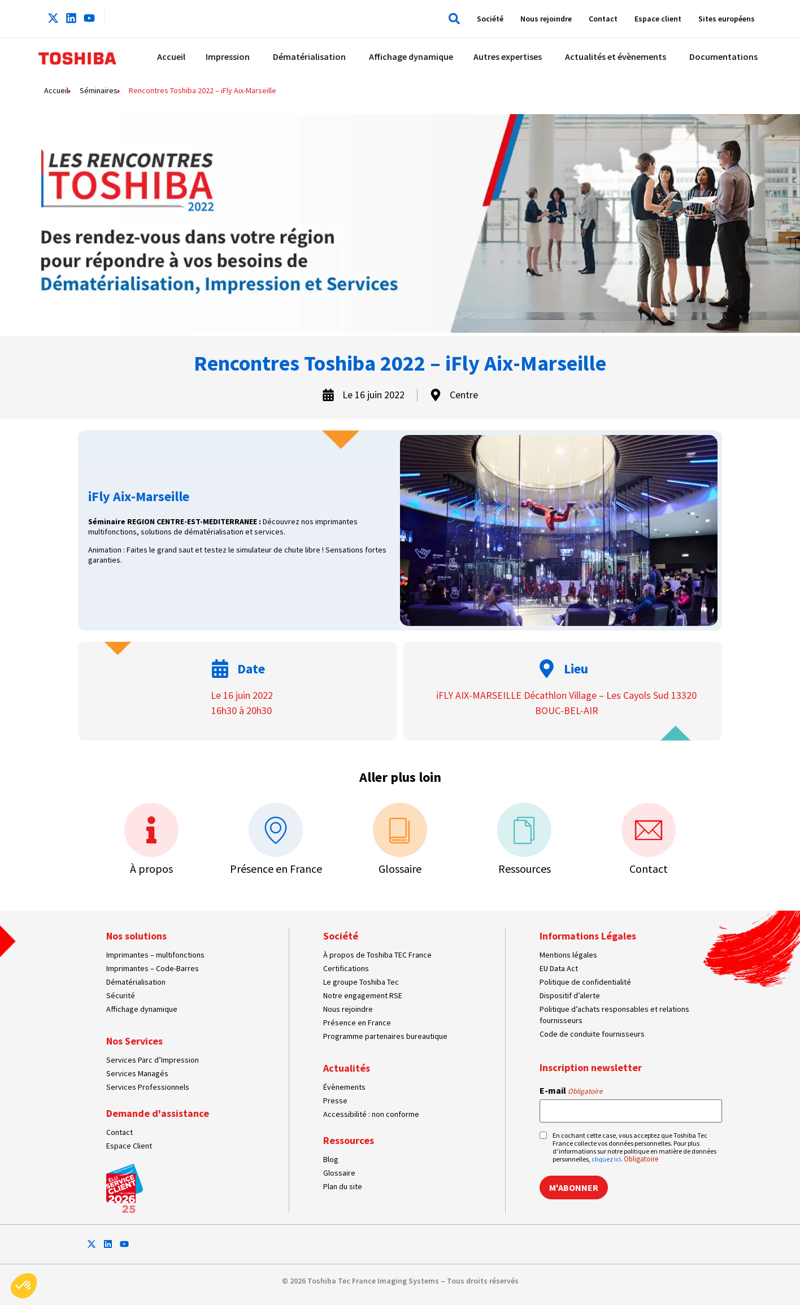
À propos (151, 869)
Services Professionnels (147, 1087)
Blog (330, 1159)
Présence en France (276, 869)
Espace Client (129, 1146)
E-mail (571, 1090)
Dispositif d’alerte (570, 995)
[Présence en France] (276, 830)
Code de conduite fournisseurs (592, 1034)
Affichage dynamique (141, 1009)
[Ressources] (524, 830)
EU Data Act (559, 968)
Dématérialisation (136, 982)
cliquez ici (606, 1159)
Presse (335, 1100)
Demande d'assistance (157, 1113)
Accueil (56, 90)
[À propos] (151, 830)
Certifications (346, 968)
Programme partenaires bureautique (385, 1036)
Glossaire (400, 869)
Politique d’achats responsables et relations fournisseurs (614, 1014)
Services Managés (137, 1073)
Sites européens (726, 19)
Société (490, 19)
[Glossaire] (400, 830)
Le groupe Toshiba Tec (361, 982)
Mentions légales (568, 955)
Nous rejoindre (546, 19)
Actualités (346, 1068)
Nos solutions (136, 935)
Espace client (657, 19)
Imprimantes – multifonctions (155, 955)
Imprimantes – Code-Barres (152, 968)
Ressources (524, 869)
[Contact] (648, 830)
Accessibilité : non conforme (371, 1114)
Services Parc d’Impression (152, 1060)
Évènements (344, 1087)
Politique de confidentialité (585, 982)
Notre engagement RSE (362, 995)
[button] (451, 18)
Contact (603, 19)
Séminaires (99, 90)
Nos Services (134, 1040)
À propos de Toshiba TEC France (377, 955)
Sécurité (120, 995)
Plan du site (342, 1186)
